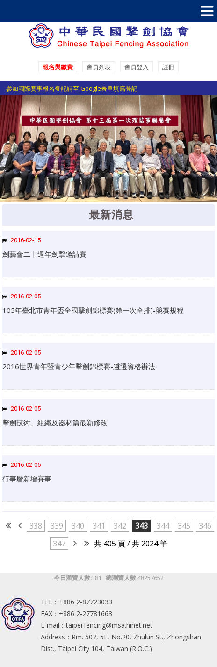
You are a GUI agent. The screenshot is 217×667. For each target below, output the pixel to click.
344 (163, 526)
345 (184, 526)
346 (205, 526)
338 (35, 526)
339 (57, 526)
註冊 (168, 67)
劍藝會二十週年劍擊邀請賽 (44, 254)
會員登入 (136, 67)
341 (99, 526)
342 (120, 526)
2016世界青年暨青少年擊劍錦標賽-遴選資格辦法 (78, 366)
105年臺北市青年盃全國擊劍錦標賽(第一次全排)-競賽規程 (93, 310)
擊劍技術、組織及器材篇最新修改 (55, 422)
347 (59, 543)
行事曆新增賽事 (26, 478)
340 (78, 526)
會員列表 (99, 67)
